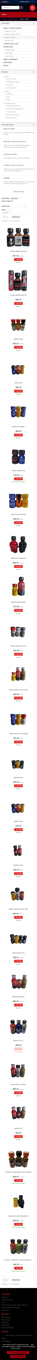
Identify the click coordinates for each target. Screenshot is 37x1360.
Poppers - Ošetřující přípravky (12, 28)
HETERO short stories (13, 82)
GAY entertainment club (13, 106)
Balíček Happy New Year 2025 (18, 909)
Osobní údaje (5, 1325)
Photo (8, 100)
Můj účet (5, 1314)
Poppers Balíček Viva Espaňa (18, 733)
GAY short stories (12, 79)
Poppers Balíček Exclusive (18, 251)
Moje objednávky (6, 1317)
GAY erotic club (11, 112)
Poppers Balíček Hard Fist (18, 295)
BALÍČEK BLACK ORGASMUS (18, 1216)
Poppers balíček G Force (18, 646)
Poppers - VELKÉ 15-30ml (12, 34)
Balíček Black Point (18, 953)
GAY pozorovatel (11, 88)
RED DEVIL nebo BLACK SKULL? (15, 141)
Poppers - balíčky (10, 37)
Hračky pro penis (10, 50)
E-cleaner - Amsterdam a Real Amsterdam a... (18, 1260)
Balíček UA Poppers (18, 426)
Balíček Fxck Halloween (18, 558)
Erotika (7, 76)
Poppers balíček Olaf (18, 470)
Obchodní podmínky (7, 1299)
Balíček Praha (18, 821)
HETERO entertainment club (15, 109)
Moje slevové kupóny (7, 1327)
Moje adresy (4, 1322)
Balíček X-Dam (18, 865)
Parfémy (5, 65)
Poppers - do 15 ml (10, 31)
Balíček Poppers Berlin (18, 602)
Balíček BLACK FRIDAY (18, 1084)
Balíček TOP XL (18, 1040)
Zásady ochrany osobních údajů (10, 1307)
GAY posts (10, 85)
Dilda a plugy (8, 53)
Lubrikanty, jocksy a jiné (10, 43)
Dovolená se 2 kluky (10, 154)
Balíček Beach (18, 777)
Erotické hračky (8, 47)
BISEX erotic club (12, 118)
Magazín (4, 72)
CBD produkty (7, 62)
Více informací (32, 1345)
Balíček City (18, 383)
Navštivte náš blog (18, 191)
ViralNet (7, 91)
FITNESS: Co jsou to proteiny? (14, 165)
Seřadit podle (5, 206)
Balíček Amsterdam (18, 997)
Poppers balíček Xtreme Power (18, 690)
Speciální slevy (9, 40)
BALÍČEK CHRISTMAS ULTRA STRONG (18, 1172)
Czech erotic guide (10, 103)
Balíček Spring (18, 339)
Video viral (10, 94)
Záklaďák (7, 178)
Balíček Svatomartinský (18, 514)
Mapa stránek (5, 1310)
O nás (3, 1302)
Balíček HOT (18, 1128)
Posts (8, 97)
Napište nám (32, 1)
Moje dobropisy (5, 1320)
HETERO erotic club (12, 115)
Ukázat (3, 210)
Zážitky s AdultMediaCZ (10, 59)
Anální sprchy (9, 56)
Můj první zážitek (9, 129)
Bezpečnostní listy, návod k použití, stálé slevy (14, 1305)
